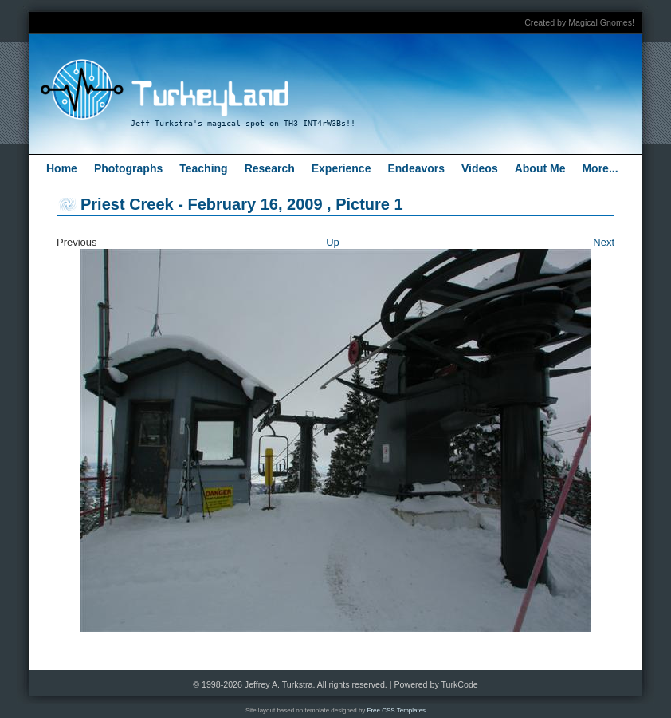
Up (332, 242)
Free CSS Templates (396, 710)
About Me (540, 168)
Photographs (128, 168)
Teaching (203, 168)
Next (603, 242)
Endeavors (416, 168)
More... (600, 168)
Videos (479, 168)
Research (270, 168)
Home (61, 168)
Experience (341, 168)
